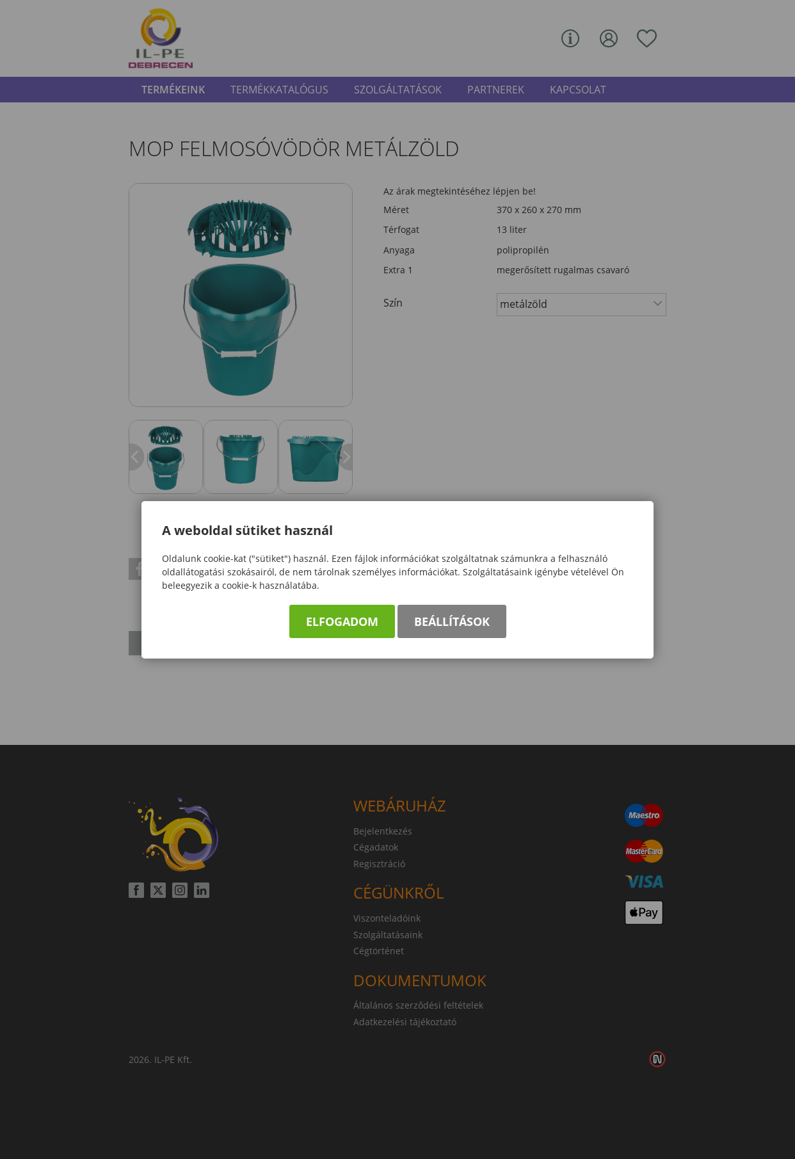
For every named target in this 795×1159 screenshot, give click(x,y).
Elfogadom (342, 621)
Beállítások (452, 621)
